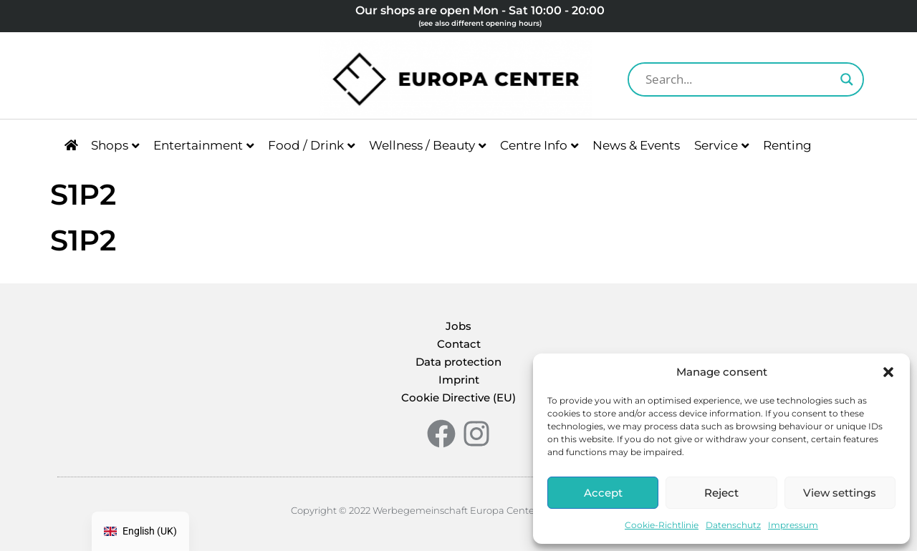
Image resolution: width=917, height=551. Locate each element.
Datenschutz (733, 525)
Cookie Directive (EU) (458, 397)
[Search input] (739, 79)
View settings (839, 492)
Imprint (458, 379)
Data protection (458, 362)
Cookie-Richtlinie (661, 525)
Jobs (458, 326)
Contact (459, 344)
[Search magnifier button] (847, 79)
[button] (888, 372)
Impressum (793, 525)
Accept (603, 492)
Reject (721, 492)
